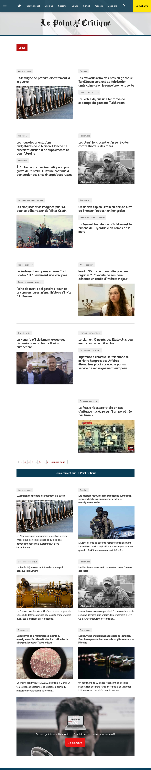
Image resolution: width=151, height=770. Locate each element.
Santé (75, 5)
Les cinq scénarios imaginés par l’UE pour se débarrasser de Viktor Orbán (41, 208)
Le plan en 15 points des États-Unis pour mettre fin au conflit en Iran (106, 341)
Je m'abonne (75, 742)
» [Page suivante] (47, 461)
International (33, 5)
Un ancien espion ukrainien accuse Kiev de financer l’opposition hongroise (105, 208)
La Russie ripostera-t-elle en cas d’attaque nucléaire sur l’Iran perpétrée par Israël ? (105, 411)
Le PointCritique (75, 23)
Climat (86, 5)
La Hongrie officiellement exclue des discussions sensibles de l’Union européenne (40, 343)
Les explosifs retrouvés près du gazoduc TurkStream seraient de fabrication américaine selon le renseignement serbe (106, 81)
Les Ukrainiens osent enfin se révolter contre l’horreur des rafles (103, 144)
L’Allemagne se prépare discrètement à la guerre (43, 79)
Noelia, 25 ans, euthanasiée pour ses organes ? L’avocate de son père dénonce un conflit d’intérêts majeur (103, 274)
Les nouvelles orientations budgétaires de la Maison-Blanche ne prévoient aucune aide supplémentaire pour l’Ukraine (42, 147)
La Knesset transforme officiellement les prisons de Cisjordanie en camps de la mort (105, 227)
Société (62, 5)
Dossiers (112, 5)
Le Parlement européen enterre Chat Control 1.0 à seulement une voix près (41, 273)
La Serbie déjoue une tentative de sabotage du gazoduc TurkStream (101, 100)
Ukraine (49, 5)
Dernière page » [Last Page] (59, 461)
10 (40, 461)
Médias (99, 5)
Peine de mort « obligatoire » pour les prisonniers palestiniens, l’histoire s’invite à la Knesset (43, 292)
